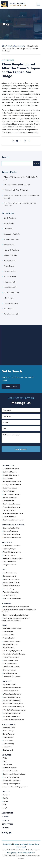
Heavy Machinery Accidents (12, 494)
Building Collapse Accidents (12, 485)
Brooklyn (16, 844)
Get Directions (11, 386)
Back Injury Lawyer (9, 549)
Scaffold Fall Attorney (10, 472)
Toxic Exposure (8, 478)
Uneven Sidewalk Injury (10, 691)
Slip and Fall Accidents (11, 292)
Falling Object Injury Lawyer (12, 552)
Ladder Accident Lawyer (11, 469)
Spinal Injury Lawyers (10, 673)
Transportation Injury (11, 303)
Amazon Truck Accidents (11, 657)
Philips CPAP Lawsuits (10, 771)
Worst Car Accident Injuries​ (12, 598)
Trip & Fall (7, 681)
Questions (6, 603)
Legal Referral (7, 764)
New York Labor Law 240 (11, 777)
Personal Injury (9, 266)
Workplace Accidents (11, 314)
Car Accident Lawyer (10, 576)
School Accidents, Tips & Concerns (16, 190)
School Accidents (10, 282)
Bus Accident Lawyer (10, 573)
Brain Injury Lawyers (9, 670)
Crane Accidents (8, 501)
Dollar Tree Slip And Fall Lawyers (13, 719)
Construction (8, 466)
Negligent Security (10, 255)
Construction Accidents (16, 46)
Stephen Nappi (8, 750)
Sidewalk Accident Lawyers (12, 687)
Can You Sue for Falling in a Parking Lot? (15, 615)
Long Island (24, 844)
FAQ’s (5, 758)
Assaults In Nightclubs (10, 644)
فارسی (5, 808)
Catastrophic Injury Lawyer (11, 676)
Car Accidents (8, 229)
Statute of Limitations (10, 768)
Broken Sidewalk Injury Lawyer (13, 513)
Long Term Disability (9, 561)
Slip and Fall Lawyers (9, 684)
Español (5, 798)
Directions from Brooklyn (11, 528)
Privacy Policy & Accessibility (16, 853)
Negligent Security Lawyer (11, 641)
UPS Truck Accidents (10, 663)
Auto (4, 570)
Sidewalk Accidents (10, 287)
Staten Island (21, 847)
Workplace (7, 542)
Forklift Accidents (9, 491)
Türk (4, 804)
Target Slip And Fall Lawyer (12, 697)
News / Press (7, 824)
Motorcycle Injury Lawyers (11, 579)
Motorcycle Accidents (11, 250)
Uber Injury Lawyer (9, 589)
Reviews (5, 817)
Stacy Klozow (7, 747)
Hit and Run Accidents (11, 239)
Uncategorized (9, 308)
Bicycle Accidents (10, 218)
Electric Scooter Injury (10, 595)
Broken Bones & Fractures (11, 545)
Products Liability (10, 276)
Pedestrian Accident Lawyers (12, 628)
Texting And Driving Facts (11, 784)
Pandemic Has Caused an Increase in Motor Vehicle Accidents (21, 196)
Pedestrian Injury (9, 261)
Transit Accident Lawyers (11, 585)
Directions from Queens (10, 531)
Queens (31, 844)
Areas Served (7, 813)
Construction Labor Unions (11, 504)
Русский (5, 801)
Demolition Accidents (10, 488)
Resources (6, 755)
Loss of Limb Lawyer (9, 517)
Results (5, 820)
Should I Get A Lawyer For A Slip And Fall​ (16, 606)
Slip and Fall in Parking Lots (11, 716)
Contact (5, 828)
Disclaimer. (31, 853)
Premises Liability (10, 271)
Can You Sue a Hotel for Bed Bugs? (14, 774)
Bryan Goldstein (8, 740)
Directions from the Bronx (11, 534)
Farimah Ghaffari (8, 737)
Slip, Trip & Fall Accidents (11, 475)
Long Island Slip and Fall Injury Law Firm (15, 787)
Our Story (6, 795)
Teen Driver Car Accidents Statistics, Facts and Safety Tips (20, 204)
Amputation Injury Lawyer (11, 507)
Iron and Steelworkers (10, 497)
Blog (4, 46)
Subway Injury (8, 298)
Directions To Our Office (13, 525)
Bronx (37, 844)
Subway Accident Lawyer (11, 582)
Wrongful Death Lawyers (11, 667)
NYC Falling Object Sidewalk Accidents (17, 185)
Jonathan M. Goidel (9, 727)
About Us (6, 792)
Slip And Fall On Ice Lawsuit (11, 700)
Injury (4, 625)
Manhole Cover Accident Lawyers (14, 654)
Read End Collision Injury (11, 592)
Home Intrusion (9, 245)
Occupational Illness (9, 565)
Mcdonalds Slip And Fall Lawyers (13, 707)
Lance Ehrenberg (8, 743)
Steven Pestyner (8, 734)
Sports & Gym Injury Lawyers (12, 651)
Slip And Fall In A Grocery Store (13, 703)
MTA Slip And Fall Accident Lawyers (14, 710)
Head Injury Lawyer (9, 555)
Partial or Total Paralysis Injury (13, 558)
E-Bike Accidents (8, 635)
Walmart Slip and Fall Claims (12, 780)
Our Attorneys (8, 724)
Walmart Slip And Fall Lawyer (12, 694)
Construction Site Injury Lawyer (13, 520)
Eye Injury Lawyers (9, 510)
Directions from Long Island (12, 537)
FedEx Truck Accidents (10, 660)
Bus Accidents (9, 223)
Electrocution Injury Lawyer (12, 481)
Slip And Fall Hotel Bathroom (12, 713)
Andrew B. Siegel (8, 731)
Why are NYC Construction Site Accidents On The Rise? (21, 178)
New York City (7, 844)
